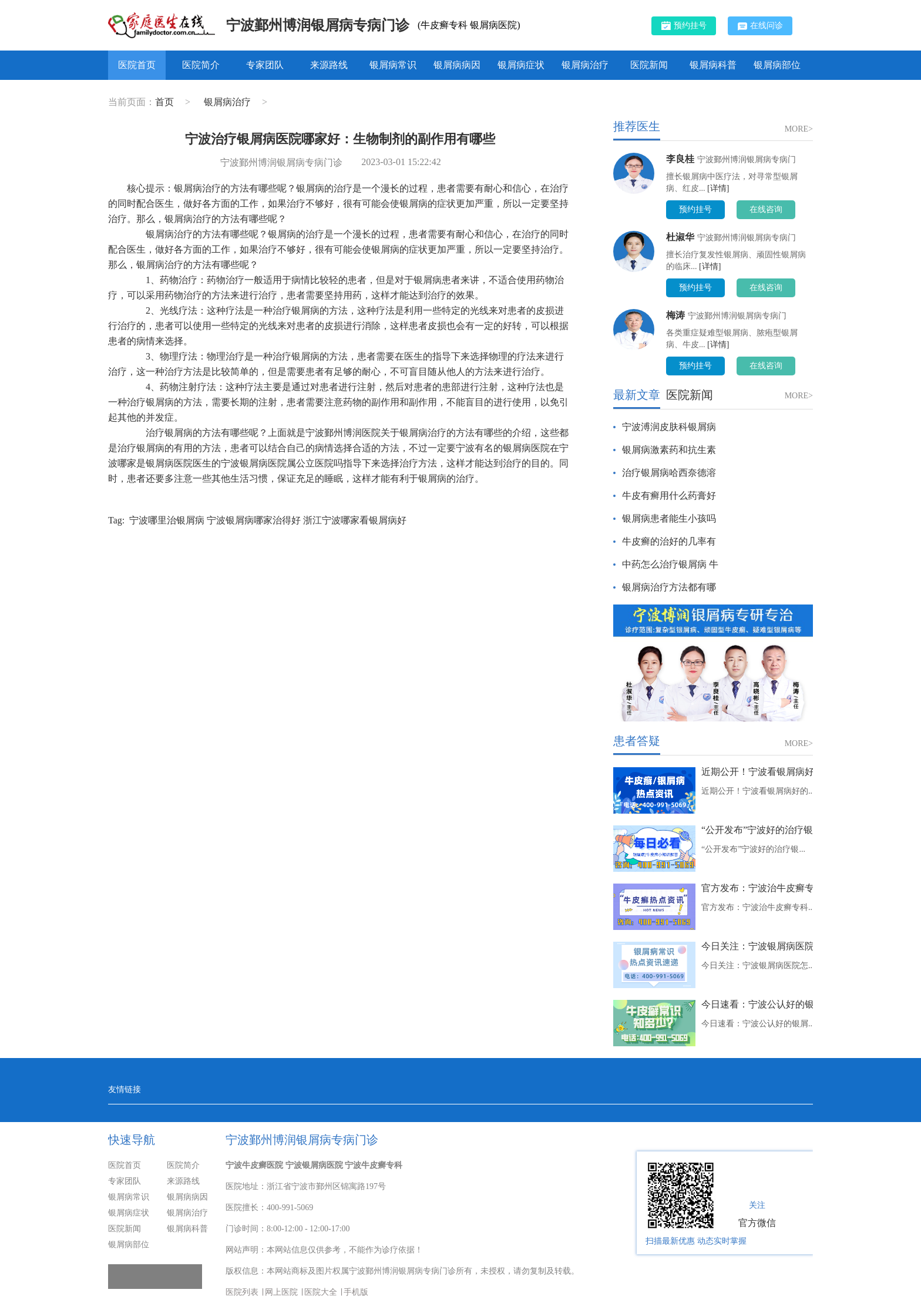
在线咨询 (765, 209)
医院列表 (242, 1292)
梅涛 (675, 315)
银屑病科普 (713, 65)
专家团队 (265, 65)
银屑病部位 (777, 65)
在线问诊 (760, 26)
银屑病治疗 (585, 65)
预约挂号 (684, 25)
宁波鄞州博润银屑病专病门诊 (317, 25)
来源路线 (329, 65)
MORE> (799, 129)
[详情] (718, 188)
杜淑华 (680, 237)
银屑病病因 (456, 65)
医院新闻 (649, 65)
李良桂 (680, 159)
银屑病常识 (392, 65)
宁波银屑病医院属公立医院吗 (282, 463)
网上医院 (281, 1292)
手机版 (356, 1292)
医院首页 (137, 65)
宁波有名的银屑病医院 (503, 448)
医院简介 (201, 65)
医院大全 (320, 1292)
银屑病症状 (521, 65)
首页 (164, 102)
